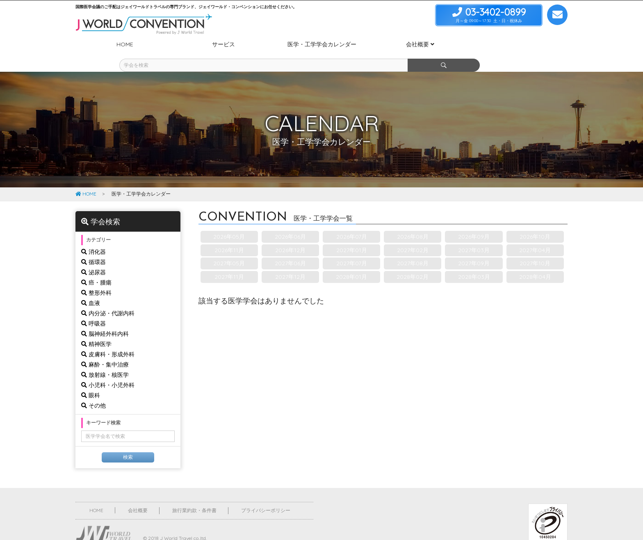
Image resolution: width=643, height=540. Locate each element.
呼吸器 (93, 308)
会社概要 (138, 495)
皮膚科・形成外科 (108, 339)
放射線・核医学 (105, 359)
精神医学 (96, 329)
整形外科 (96, 277)
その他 (93, 390)
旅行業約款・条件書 (194, 495)
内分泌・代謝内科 (108, 298)
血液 (90, 288)
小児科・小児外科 (108, 370)
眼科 (90, 380)
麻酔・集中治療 (105, 349)
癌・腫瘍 (96, 267)
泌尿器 (93, 257)
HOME (85, 178)
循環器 (93, 247)
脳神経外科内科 (105, 318)
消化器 (93, 236)
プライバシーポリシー (265, 495)
